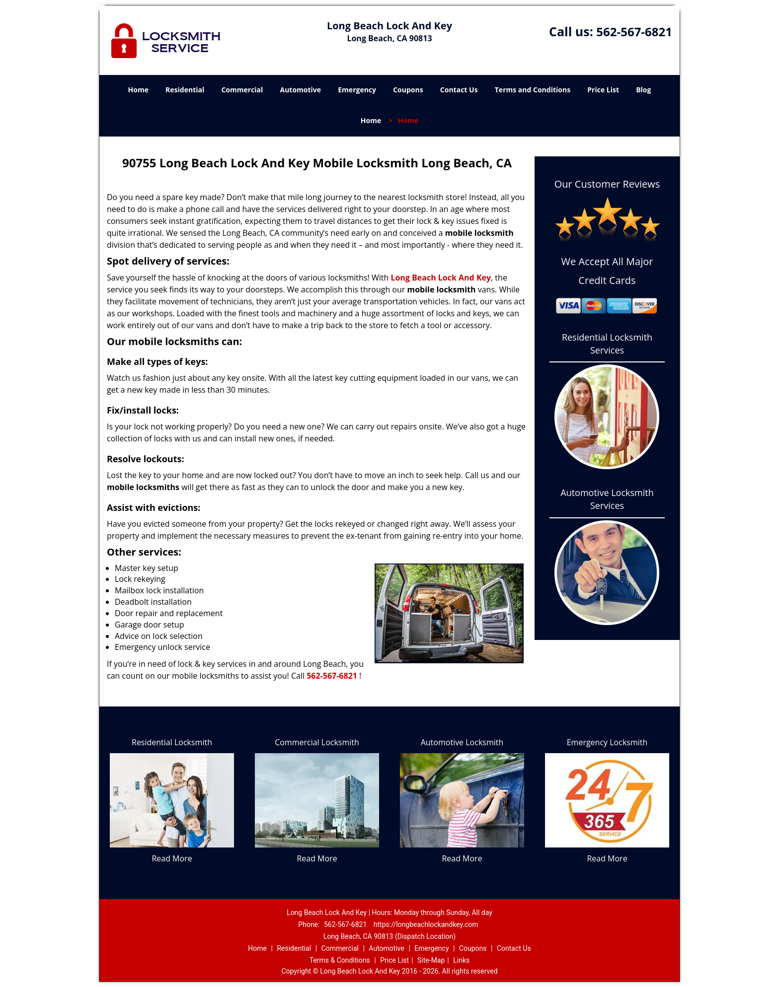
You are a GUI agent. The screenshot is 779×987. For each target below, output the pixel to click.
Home (138, 89)
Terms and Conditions (532, 89)
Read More (172, 858)
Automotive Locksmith (462, 742)
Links (461, 960)
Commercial (242, 89)
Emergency (357, 89)
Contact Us (459, 89)
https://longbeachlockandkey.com (426, 924)
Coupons (408, 89)
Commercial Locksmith (317, 742)
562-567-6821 (634, 31)
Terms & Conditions (340, 960)
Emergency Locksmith (607, 742)
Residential (184, 89)
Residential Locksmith (172, 742)
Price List (603, 89)
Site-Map (431, 960)
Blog (643, 89)
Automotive (300, 89)
